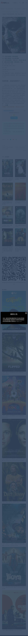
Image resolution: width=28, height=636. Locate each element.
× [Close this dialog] (26, 313)
